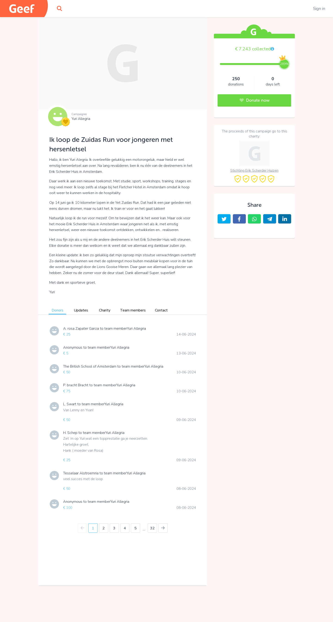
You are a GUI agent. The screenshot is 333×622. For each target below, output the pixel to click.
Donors (57, 310)
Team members (133, 310)
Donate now (254, 100)
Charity (104, 310)
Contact (161, 310)
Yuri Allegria (80, 118)
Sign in (319, 8)
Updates (81, 310)
